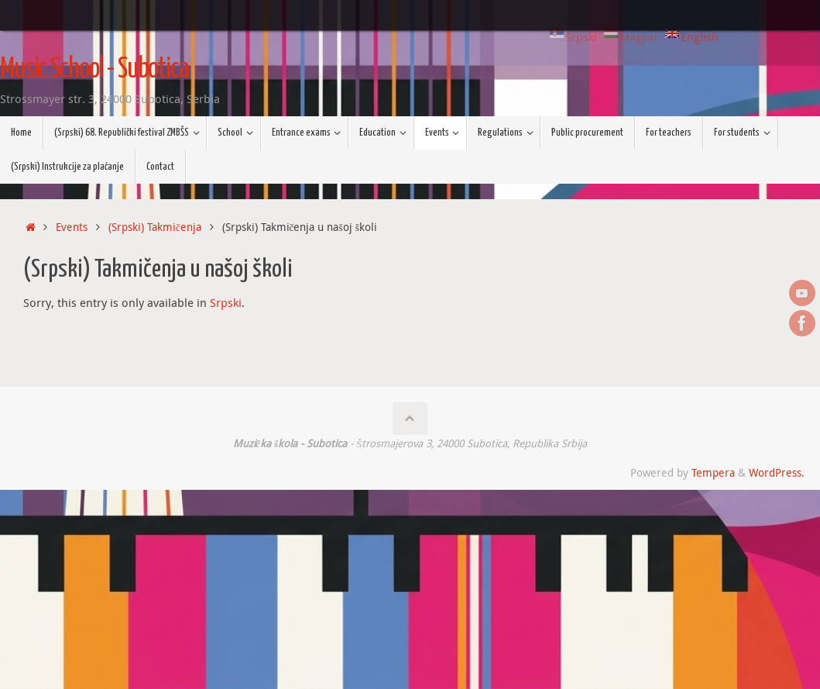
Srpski (226, 302)
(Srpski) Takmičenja (154, 227)
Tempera (713, 473)
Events (71, 227)
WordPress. (777, 473)
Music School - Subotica (94, 70)
